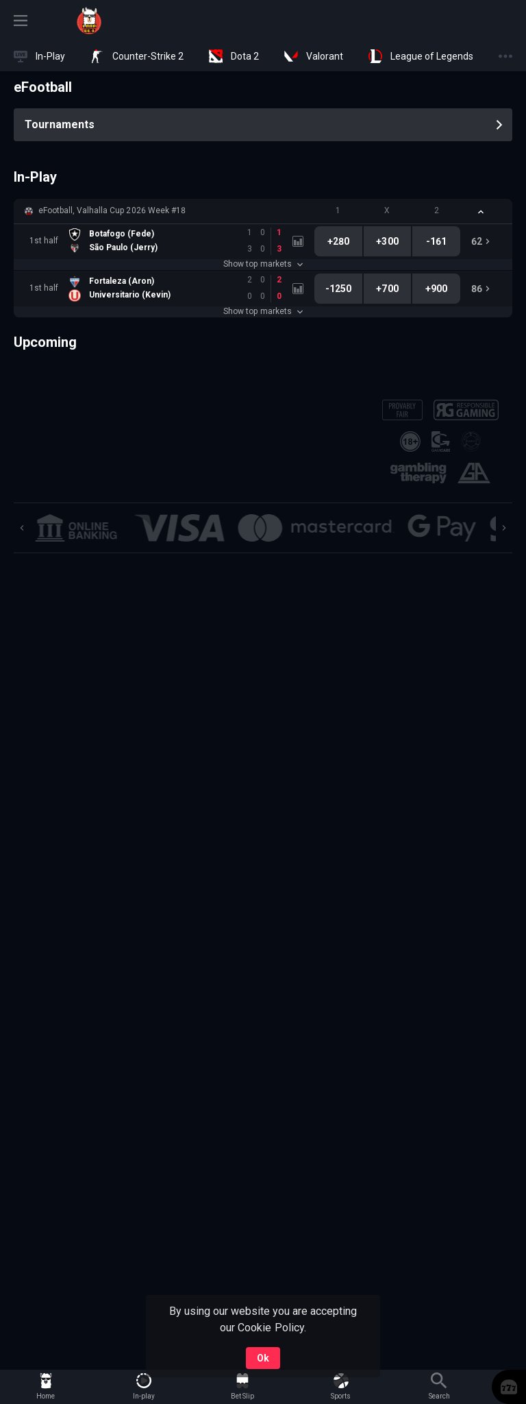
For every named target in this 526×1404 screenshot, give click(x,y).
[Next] (504, 528)
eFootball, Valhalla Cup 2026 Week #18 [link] (112, 210)
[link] (89, 20)
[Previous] (22, 528)
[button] (263, 211)
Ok (263, 1358)
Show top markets (262, 264)
